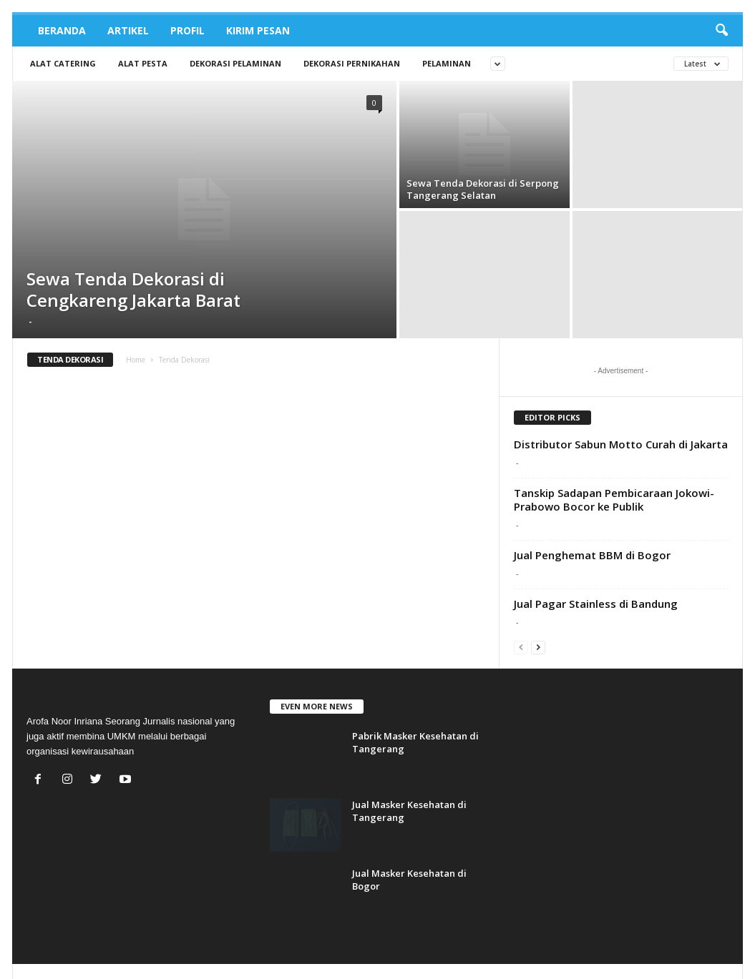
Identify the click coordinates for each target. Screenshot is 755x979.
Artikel (128, 30)
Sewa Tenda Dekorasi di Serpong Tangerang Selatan (482, 189)
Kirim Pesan (258, 30)
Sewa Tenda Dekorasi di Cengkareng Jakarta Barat (133, 289)
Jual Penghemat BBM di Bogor (592, 555)
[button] (721, 30)
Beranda (62, 30)
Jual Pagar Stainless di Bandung (596, 603)
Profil (187, 30)
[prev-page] (521, 646)
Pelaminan (446, 63)
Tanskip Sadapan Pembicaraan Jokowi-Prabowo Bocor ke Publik (614, 499)
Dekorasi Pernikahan (351, 63)
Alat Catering (63, 63)
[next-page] (538, 646)
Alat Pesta (142, 63)
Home (135, 360)
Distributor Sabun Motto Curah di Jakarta (621, 444)
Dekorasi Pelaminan (235, 63)
